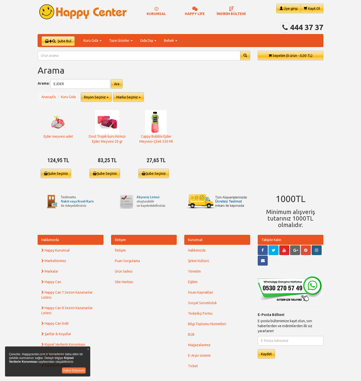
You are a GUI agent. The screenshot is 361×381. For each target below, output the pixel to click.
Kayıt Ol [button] (312, 8)
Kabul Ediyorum (73, 370)
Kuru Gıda (68, 97)
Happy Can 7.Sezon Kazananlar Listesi (67, 294)
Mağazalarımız (199, 345)
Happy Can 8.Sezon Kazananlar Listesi (67, 310)
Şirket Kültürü (198, 261)
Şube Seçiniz (56, 173)
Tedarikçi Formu (200, 313)
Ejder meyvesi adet (58, 136)
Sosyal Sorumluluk (202, 303)
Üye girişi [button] (289, 8)
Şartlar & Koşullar (56, 334)
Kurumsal (195, 240)
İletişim (120, 240)
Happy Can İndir (55, 323)
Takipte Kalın (271, 240)
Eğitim (193, 282)
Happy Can (51, 282)
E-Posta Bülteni (271, 315)
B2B (191, 334)
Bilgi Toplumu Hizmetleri (207, 324)
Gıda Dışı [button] (148, 41)
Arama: (44, 83)
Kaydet (266, 354)
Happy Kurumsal (55, 250)
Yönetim (194, 271)
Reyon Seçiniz (96, 97)
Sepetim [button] (290, 56)
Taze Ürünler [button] (121, 41)
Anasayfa (48, 97)
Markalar (49, 271)
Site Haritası (124, 282)
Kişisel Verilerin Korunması (63, 344)
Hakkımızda (50, 240)
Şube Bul (58, 41)
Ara (116, 84)
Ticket (193, 366)
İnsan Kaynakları (200, 292)
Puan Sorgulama (127, 261)
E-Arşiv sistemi (199, 355)
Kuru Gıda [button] (92, 41)
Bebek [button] (170, 41)
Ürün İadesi (123, 271)
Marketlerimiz (53, 261)
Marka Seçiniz (128, 97)
